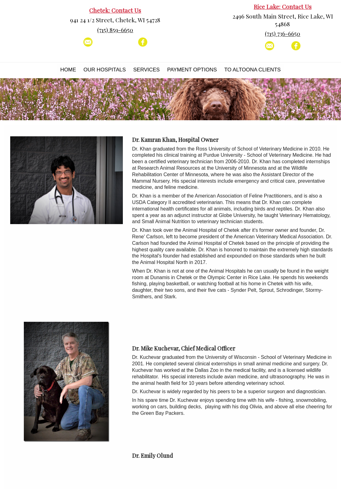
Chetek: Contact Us (115, 10)
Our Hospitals (105, 70)
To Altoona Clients (252, 70)
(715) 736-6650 (282, 33)
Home (68, 70)
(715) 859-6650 (115, 30)
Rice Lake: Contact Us (283, 7)
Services (146, 70)
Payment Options (192, 70)
